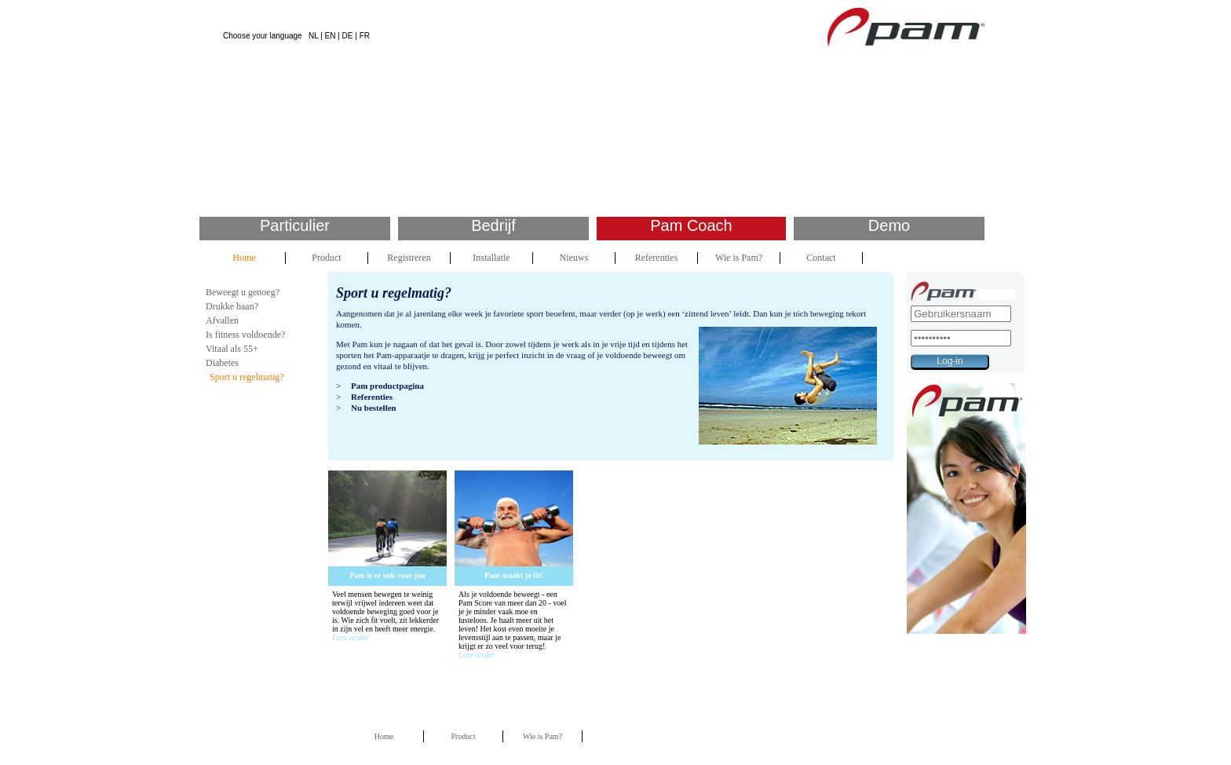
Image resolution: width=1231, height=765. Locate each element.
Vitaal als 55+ (232, 348)
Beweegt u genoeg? (242, 292)
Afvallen (222, 320)
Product (326, 257)
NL (313, 35)
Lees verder (350, 637)
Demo (889, 225)
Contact (820, 257)
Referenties (656, 257)
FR (365, 35)
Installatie (491, 257)
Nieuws (574, 257)
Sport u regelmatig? (247, 377)
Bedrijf (493, 225)
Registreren (408, 257)
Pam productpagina (387, 385)
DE (347, 35)
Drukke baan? (232, 306)
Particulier (295, 225)
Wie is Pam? (738, 257)
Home (243, 257)
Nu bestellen (373, 407)
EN (330, 35)
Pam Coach (691, 225)
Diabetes (222, 362)
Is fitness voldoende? (245, 334)
